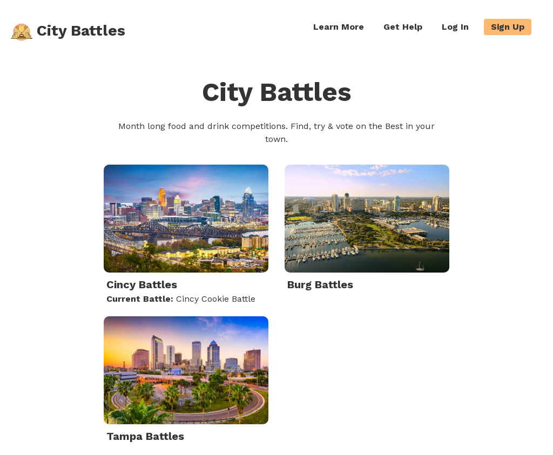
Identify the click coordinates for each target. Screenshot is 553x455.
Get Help (402, 27)
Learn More (338, 27)
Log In (455, 27)
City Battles (68, 32)
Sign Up (507, 27)
